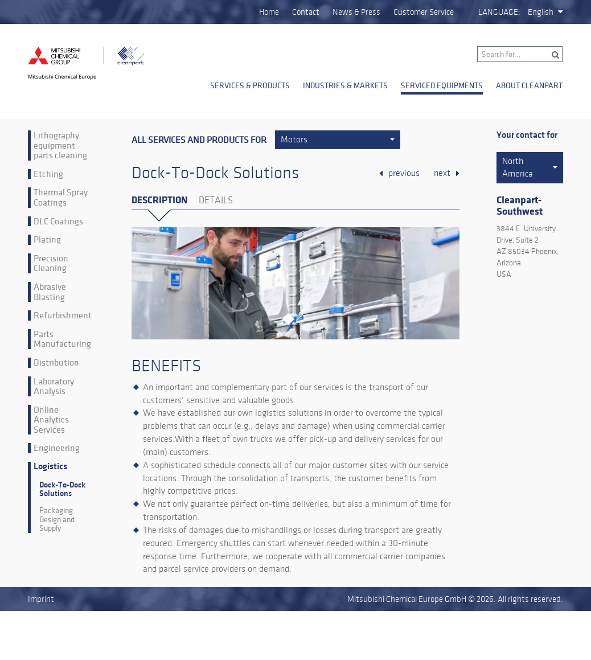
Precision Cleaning (51, 263)
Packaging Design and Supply (57, 519)
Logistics (50, 467)
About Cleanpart (529, 85)
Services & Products (250, 85)
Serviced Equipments (442, 85)
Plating (47, 240)
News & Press (356, 12)
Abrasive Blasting (50, 292)
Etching (48, 174)
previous (404, 173)
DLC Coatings (58, 221)
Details (216, 200)
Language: (499, 12)
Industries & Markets (345, 85)
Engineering (57, 448)
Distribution (56, 363)
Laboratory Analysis (54, 386)
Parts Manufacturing (62, 339)
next (442, 173)
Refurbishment (63, 315)
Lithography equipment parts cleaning (60, 145)
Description (159, 200)
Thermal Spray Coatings (61, 197)
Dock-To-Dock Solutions (62, 489)
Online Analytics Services (51, 420)
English (540, 12)
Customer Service (423, 12)
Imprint (41, 599)
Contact (305, 12)
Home (269, 12)
